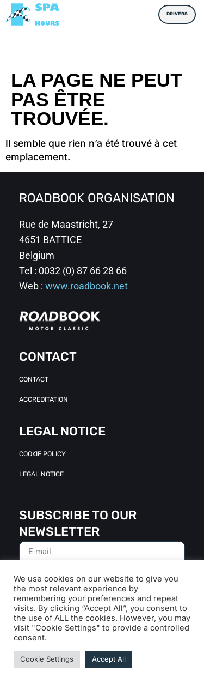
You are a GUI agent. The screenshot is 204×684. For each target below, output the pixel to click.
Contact (33, 380)
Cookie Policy (42, 454)
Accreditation (43, 400)
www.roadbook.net (86, 286)
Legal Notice (41, 474)
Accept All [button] (109, 659)
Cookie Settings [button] (46, 659)
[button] (144, 14)
